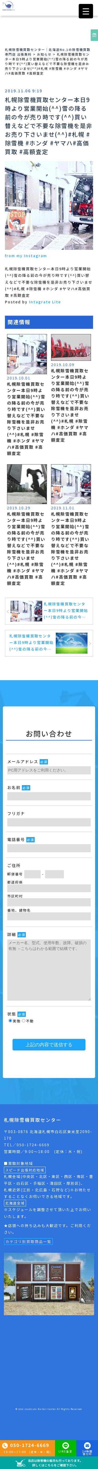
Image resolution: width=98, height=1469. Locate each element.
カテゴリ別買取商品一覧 (28, 1241)
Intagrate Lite (45, 301)
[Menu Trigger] (86, 11)
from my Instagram (26, 255)
